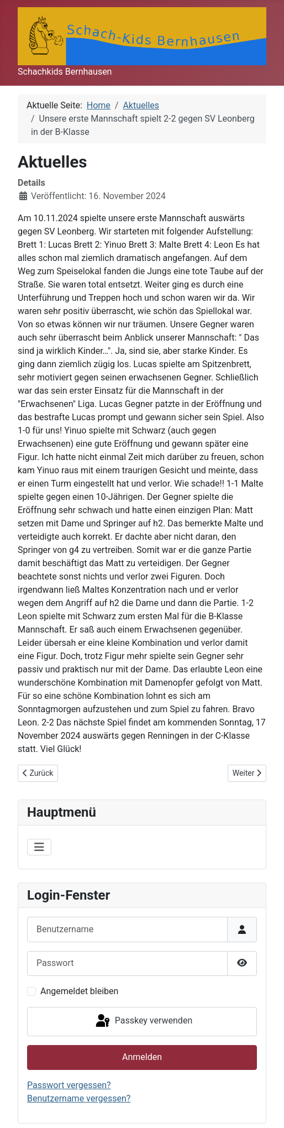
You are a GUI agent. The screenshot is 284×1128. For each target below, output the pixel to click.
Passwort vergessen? (69, 1085)
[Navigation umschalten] (39, 847)
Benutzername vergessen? (78, 1098)
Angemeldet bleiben (79, 991)
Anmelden (142, 1057)
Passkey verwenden (143, 1021)
